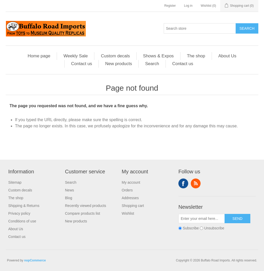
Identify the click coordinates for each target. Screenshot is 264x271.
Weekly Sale (75, 55)
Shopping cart (133, 206)
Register (170, 5)
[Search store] (200, 28)
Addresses (130, 198)
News (69, 190)
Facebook (183, 183)
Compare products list (82, 213)
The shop (196, 55)
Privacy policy (19, 213)
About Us (227, 55)
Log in (188, 5)
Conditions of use (22, 221)
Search (247, 28)
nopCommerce (35, 260)
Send (238, 218)
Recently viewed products (85, 206)
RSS (196, 183)
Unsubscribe (214, 228)
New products (118, 63)
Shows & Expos (158, 55)
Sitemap (14, 182)
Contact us (81, 63)
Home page (39, 55)
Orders (127, 190)
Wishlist (128, 213)
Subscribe (191, 228)
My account (131, 182)
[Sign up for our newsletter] (201, 218)
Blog (68, 198)
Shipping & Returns (23, 206)
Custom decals (115, 55)
